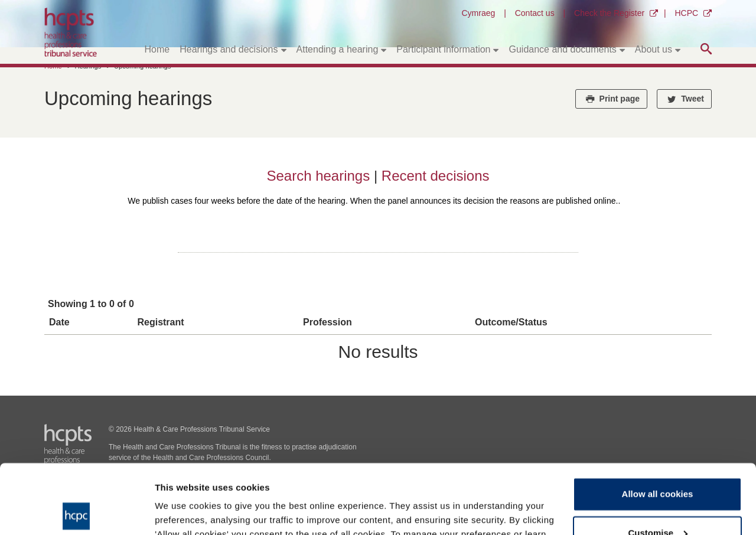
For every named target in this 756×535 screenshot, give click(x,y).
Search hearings (319, 176)
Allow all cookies (657, 425)
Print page (611, 98)
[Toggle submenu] (283, 50)
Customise (657, 463)
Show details (182, 512)
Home (157, 49)
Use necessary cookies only (657, 502)
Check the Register (609, 13)
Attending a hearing (337, 49)
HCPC (686, 13)
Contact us (535, 13)
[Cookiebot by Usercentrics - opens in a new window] (76, 512)
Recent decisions (436, 176)
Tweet (684, 98)
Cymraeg (478, 13)
